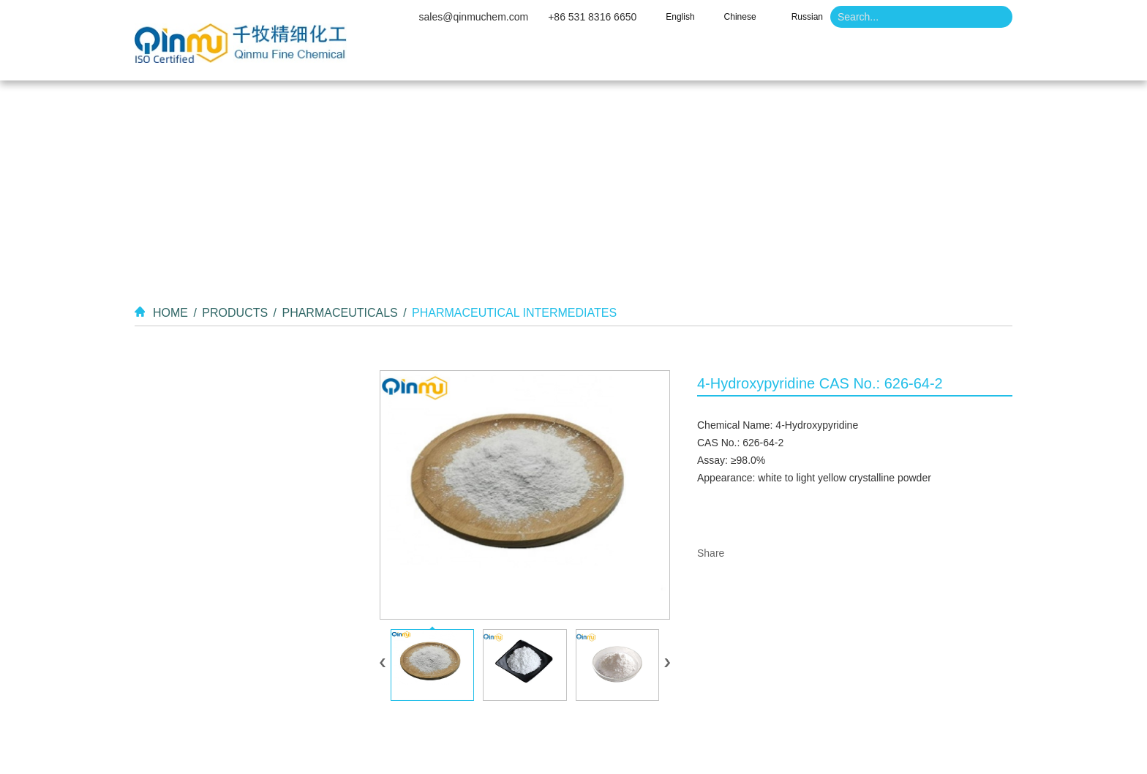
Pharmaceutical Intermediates (514, 313)
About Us (536, 58)
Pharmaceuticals (339, 313)
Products (637, 58)
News (811, 58)
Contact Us (908, 58)
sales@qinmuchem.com (474, 17)
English (680, 17)
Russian (807, 17)
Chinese (740, 17)
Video (729, 58)
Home (444, 58)
